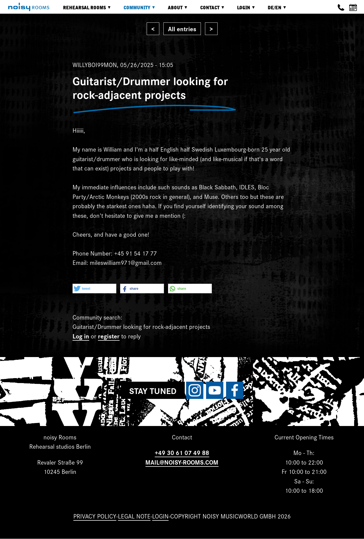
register (109, 335)
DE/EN (273, 9)
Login (242, 9)
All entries (182, 28)
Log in (81, 335)
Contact (208, 9)
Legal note (134, 515)
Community (135, 9)
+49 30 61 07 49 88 (182, 452)
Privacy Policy (94, 515)
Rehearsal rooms (83, 9)
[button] (94, 289)
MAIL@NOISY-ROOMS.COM (181, 461)
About (174, 9)
